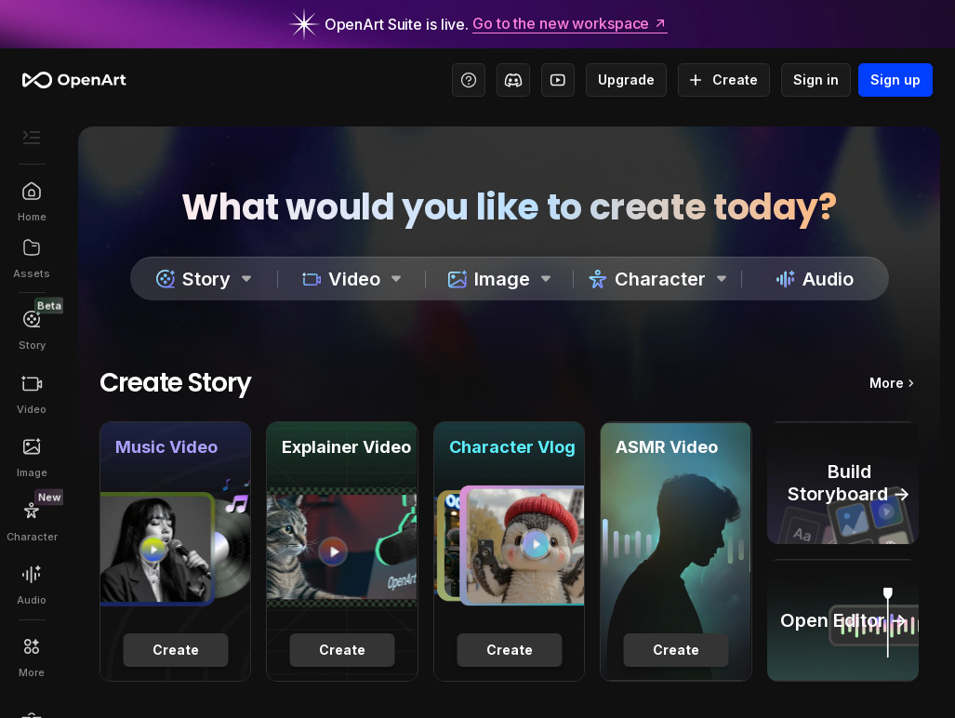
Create (724, 80)
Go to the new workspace (570, 24)
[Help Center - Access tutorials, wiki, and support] (468, 80)
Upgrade (626, 80)
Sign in (816, 80)
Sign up (895, 80)
